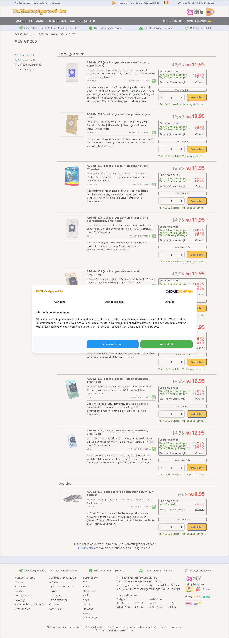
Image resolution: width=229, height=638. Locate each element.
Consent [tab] (59, 301)
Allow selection (112, 344)
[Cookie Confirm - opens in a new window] (179, 292)
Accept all (166, 344)
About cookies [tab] (114, 301)
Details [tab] (169, 301)
